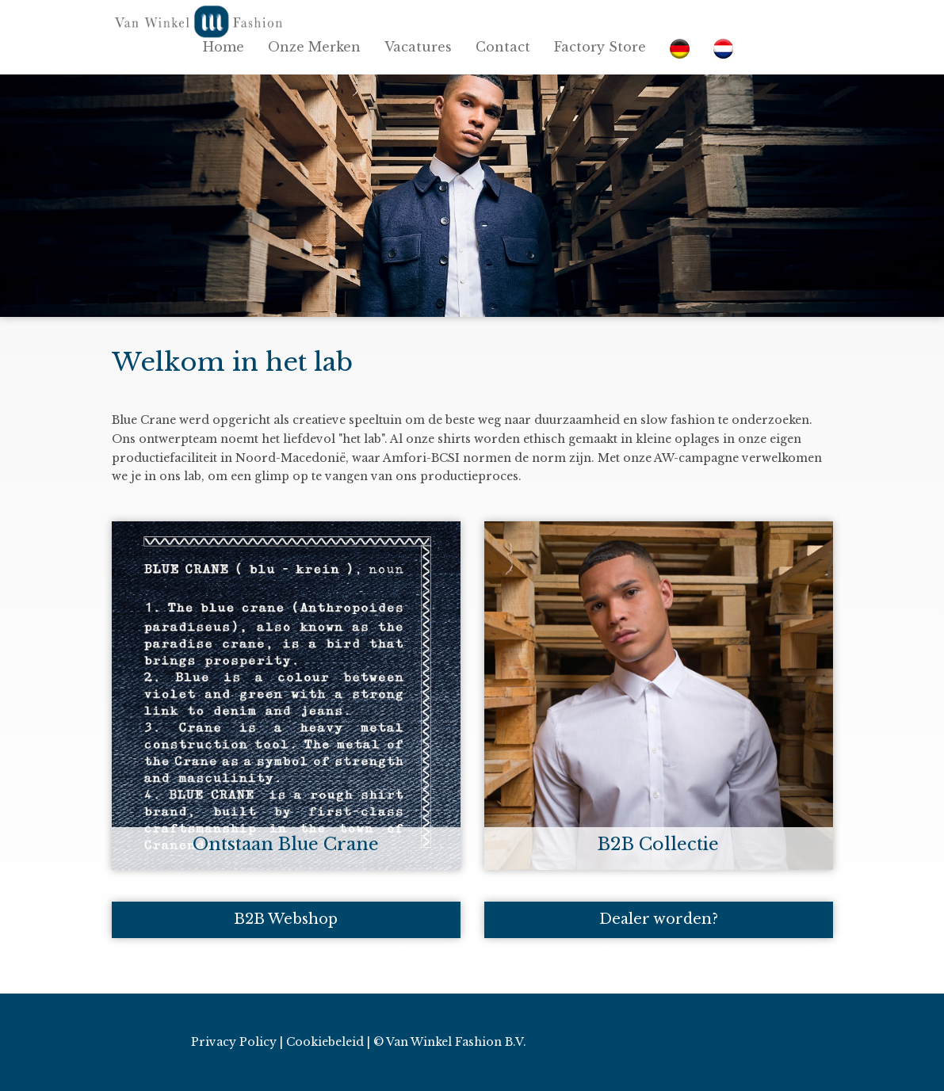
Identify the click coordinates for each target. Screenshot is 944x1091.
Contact (503, 47)
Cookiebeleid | (328, 1042)
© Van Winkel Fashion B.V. (449, 1042)
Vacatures (418, 47)
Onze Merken (314, 47)
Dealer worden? (658, 919)
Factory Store (600, 47)
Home (223, 47)
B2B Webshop (286, 919)
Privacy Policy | (237, 1042)
